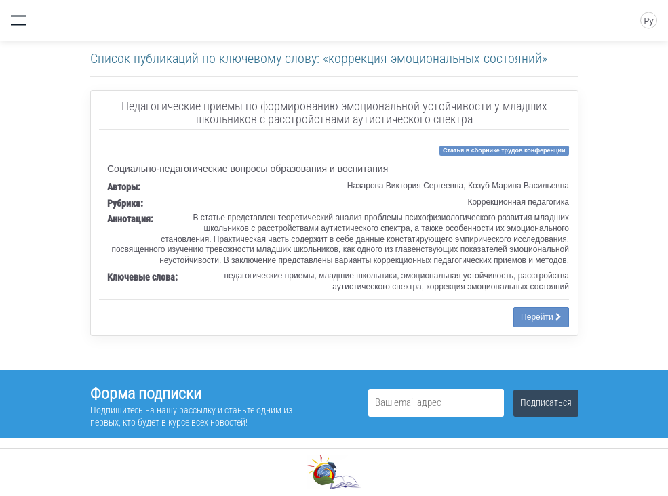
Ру (648, 21)
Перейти (541, 317)
